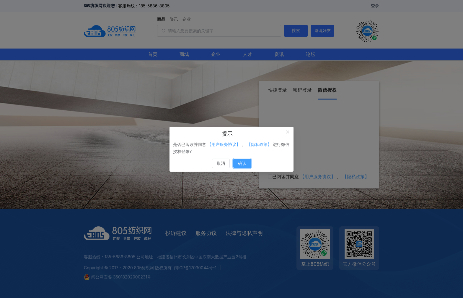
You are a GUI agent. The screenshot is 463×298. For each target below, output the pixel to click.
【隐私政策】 (259, 144)
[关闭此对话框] (288, 132)
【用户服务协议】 (223, 144)
